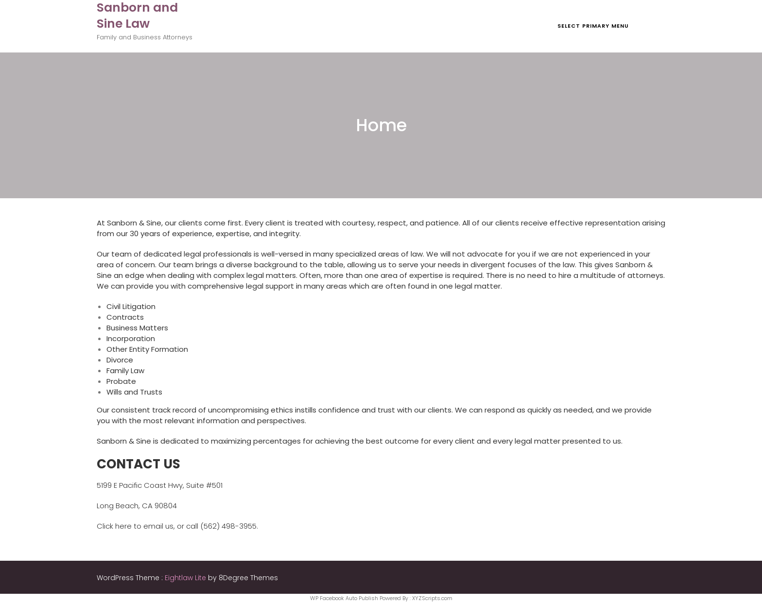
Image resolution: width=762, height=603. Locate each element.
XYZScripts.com (432, 598)
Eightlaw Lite (186, 578)
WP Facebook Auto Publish (344, 598)
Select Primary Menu (593, 26)
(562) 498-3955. (229, 526)
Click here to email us (135, 526)
